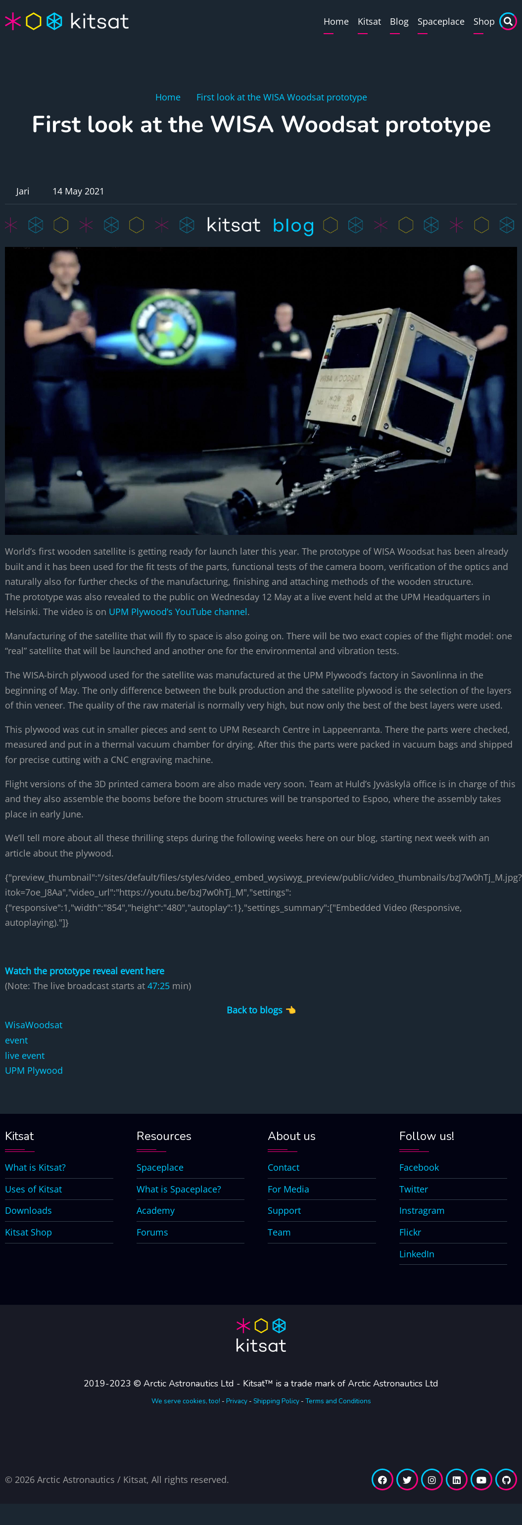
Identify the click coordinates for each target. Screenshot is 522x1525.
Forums (152, 1232)
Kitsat (369, 21)
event (16, 1040)
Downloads (28, 1210)
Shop (484, 21)
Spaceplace (441, 21)
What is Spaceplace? (179, 1189)
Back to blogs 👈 (261, 1010)
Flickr (410, 1232)
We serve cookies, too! (185, 1401)
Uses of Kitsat (33, 1189)
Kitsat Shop (28, 1232)
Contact (283, 1167)
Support (284, 1210)
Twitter (413, 1189)
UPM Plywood (34, 1070)
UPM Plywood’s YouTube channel (178, 612)
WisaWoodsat (33, 1025)
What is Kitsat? (35, 1167)
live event (25, 1055)
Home (336, 21)
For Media (288, 1189)
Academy (156, 1210)
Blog (399, 21)
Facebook (419, 1167)
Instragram (422, 1210)
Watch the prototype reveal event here (84, 971)
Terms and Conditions (338, 1401)
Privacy (236, 1401)
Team (279, 1232)
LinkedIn (416, 1254)
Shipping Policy (276, 1401)
